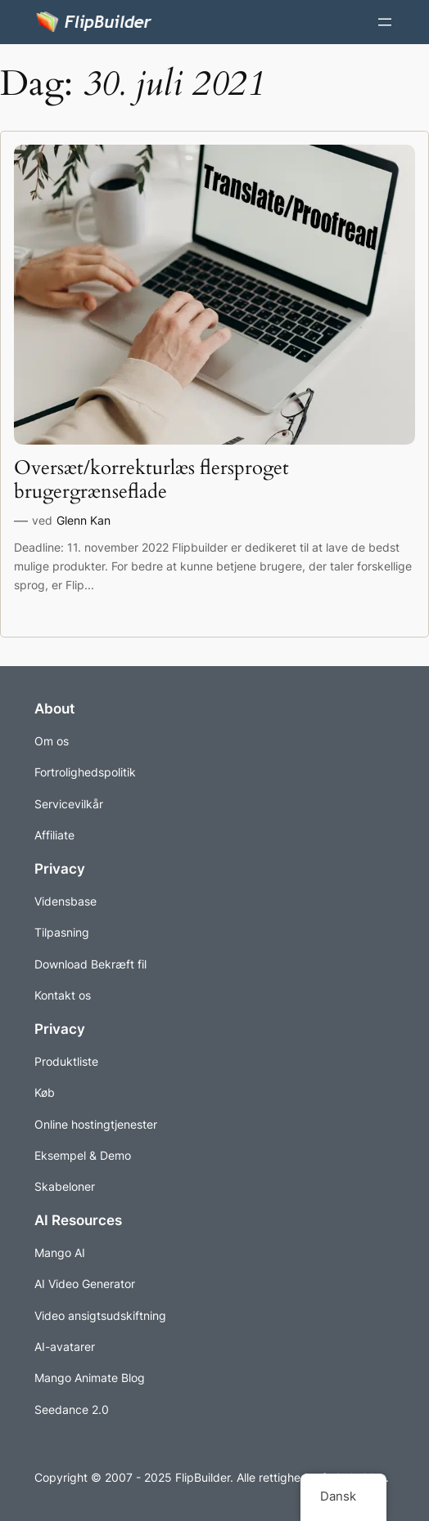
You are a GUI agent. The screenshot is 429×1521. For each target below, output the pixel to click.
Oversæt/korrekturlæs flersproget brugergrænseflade (151, 480)
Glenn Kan (83, 520)
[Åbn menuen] (385, 22)
